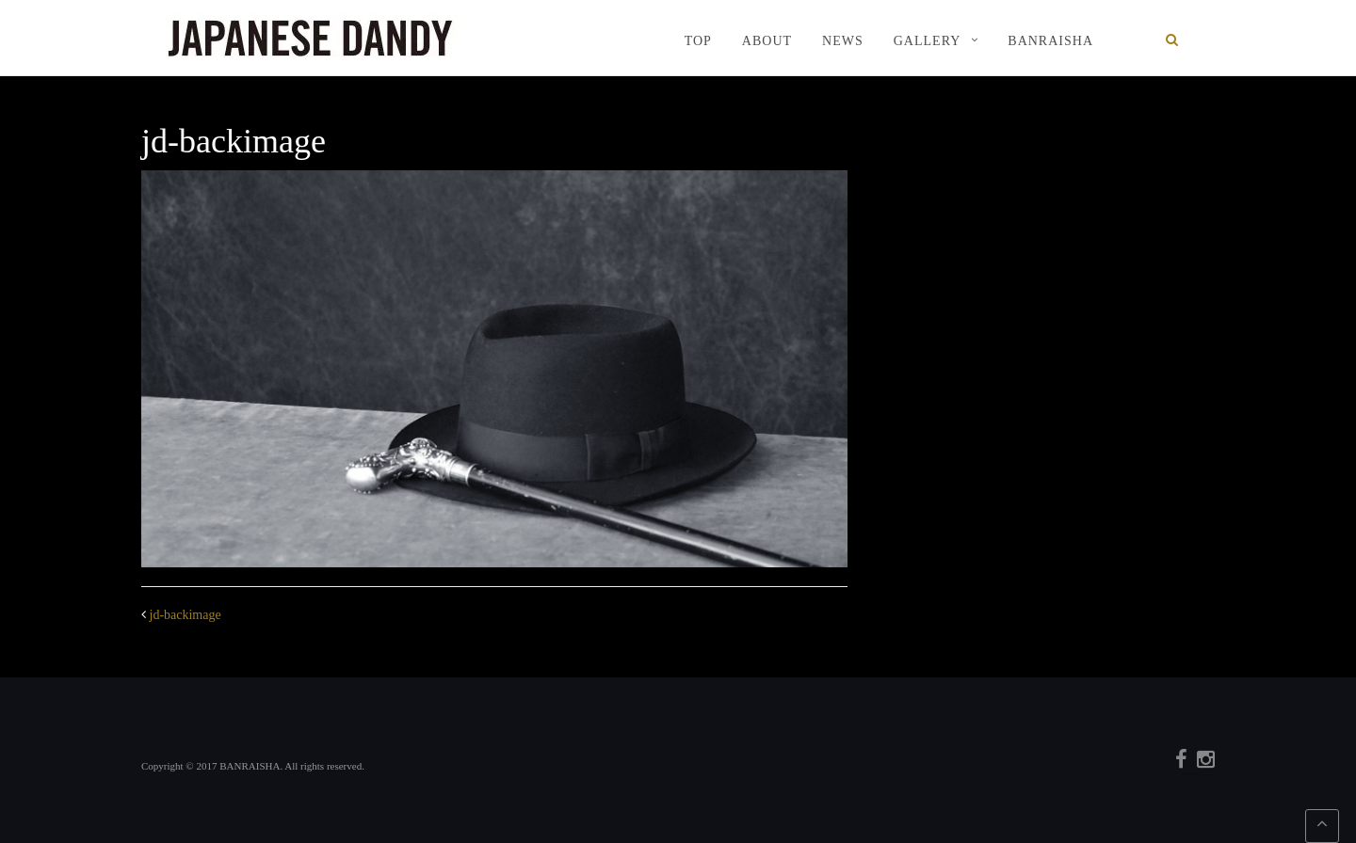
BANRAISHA (1050, 41)
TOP (698, 41)
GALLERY (927, 41)
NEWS (843, 41)
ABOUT (767, 41)
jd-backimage (185, 615)
